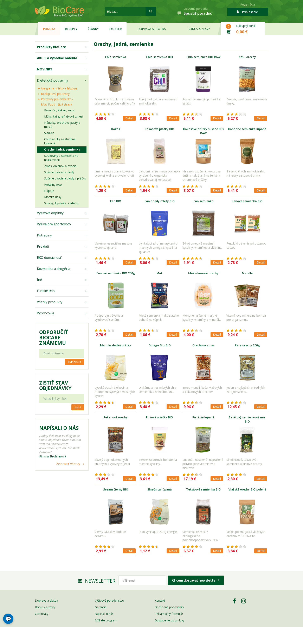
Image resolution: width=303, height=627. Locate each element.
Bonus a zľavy (199, 29)
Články (93, 29)
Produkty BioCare (51, 47)
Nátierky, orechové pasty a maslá (62, 125)
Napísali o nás (104, 614)
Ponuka (49, 29)
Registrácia (247, 4)
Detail (129, 118)
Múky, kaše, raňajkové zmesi (63, 116)
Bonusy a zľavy (45, 607)
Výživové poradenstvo (109, 600)
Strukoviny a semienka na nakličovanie (61, 158)
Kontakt (160, 600)
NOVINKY (44, 69)
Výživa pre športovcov (54, 224)
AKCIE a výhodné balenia (57, 58)
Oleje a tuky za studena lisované (60, 141)
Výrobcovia (45, 313)
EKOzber (115, 29)
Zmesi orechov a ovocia (60, 166)
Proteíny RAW (53, 184)
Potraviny (44, 235)
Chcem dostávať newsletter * (196, 580)
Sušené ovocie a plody (59, 172)
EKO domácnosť (49, 257)
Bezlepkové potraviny (55, 94)
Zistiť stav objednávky (55, 385)
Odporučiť (74, 362)
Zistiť (78, 407)
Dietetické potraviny (52, 80)
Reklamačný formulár (169, 614)
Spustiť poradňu (198, 13)
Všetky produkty (49, 302)
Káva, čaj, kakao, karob (59, 110)
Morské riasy (52, 197)
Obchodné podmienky (169, 607)
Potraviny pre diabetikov (57, 99)
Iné (39, 279)
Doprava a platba (151, 29)
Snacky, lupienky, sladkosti (61, 203)
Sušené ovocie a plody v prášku (65, 178)
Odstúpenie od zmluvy (169, 620)
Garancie (101, 607)
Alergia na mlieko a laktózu (59, 88)
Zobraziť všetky (68, 464)
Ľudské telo (46, 291)
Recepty (71, 29)
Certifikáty (41, 614)
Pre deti (43, 246)
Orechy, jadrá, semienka (62, 149)
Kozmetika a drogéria (53, 268)
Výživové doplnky (50, 213)
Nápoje (49, 191)
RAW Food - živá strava (56, 104)
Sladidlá (49, 133)
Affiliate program (106, 620)
